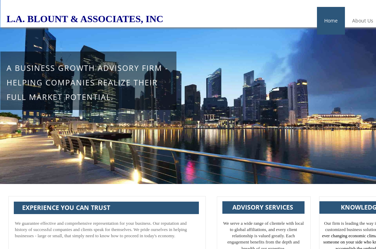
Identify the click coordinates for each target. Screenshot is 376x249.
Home (331, 20)
